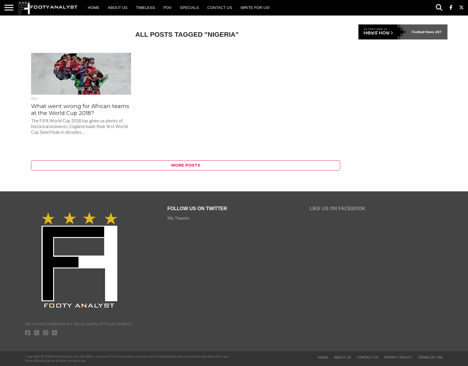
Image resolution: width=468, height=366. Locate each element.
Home (93, 7)
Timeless (145, 7)
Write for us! (255, 7)
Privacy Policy (398, 357)
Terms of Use (430, 357)
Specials (189, 7)
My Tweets (178, 218)
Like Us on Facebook (338, 208)
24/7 (437, 32)
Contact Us (219, 7)
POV (168, 7)
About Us (117, 7)
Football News (423, 32)
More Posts (185, 165)
